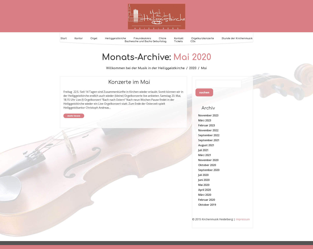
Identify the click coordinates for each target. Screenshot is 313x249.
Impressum (243, 219)
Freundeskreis (142, 38)
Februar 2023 (206, 125)
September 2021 (208, 140)
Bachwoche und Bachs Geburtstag (145, 41)
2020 (192, 68)
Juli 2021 (203, 150)
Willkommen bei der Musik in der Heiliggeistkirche (145, 68)
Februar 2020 (206, 200)
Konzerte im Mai (129, 82)
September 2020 (208, 170)
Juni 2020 (203, 180)
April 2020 (204, 190)
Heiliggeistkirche (115, 38)
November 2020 (208, 160)
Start (64, 38)
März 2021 (204, 155)
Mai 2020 (203, 185)
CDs (193, 41)
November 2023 (208, 115)
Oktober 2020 (207, 165)
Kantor (78, 38)
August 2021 (206, 145)
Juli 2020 (203, 175)
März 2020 (204, 195)
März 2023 (204, 120)
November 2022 (208, 130)
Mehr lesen (73, 115)
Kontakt (178, 38)
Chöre (162, 38)
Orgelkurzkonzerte (202, 38)
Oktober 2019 (207, 205)
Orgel (93, 38)
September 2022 (208, 135)
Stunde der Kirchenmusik (237, 38)
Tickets (178, 41)
